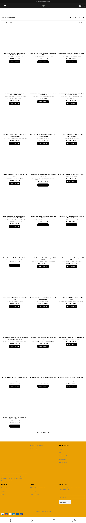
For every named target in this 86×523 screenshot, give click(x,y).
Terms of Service (34, 495)
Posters (21, 222)
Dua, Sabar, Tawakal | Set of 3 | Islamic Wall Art (71, 176)
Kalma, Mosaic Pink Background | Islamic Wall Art (14, 300)
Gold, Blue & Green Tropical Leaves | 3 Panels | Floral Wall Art (71, 218)
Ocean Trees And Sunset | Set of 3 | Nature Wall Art (43, 340)
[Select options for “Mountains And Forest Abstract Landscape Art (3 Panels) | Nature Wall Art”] (14, 348)
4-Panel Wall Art (7, 220)
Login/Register (62, 460)
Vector (51, 57)
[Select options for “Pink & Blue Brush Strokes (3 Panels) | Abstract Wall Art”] (14, 388)
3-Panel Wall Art (10, 57)
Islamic (75, 179)
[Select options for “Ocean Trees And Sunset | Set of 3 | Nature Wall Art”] (43, 348)
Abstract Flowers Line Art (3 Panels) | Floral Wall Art (71, 54)
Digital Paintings (19, 139)
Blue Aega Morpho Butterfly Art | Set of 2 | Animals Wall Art (71, 136)
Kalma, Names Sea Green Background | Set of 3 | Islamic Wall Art (43, 300)
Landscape (49, 342)
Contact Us (4, 489)
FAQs (2, 495)
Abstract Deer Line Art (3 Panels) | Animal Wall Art (43, 54)
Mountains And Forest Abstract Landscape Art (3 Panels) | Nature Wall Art (15, 340)
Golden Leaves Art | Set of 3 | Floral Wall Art (14, 259)
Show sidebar (9, 22)
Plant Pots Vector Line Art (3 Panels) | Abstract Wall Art (43, 380)
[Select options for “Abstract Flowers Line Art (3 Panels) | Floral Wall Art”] (71, 62)
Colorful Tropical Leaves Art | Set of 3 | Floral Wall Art (14, 176)
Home (2, 17)
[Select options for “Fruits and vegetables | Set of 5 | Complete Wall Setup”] (43, 225)
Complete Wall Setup (20, 97)
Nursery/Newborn (18, 98)
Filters (83, 22)
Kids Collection (10, 98)
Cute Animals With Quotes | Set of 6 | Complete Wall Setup (43, 176)
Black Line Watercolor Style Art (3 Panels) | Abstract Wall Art (15, 136)
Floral (76, 57)
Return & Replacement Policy (37, 489)
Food (50, 220)
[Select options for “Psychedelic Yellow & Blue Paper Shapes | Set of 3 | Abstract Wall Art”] (14, 428)
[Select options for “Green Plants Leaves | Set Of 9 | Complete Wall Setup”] (71, 267)
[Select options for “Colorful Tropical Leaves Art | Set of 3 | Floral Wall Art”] (14, 184)
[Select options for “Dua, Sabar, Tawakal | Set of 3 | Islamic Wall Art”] (71, 184)
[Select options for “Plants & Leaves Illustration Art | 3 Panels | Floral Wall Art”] (71, 388)
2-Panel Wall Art (67, 139)
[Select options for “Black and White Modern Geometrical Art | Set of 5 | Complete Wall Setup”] (71, 104)
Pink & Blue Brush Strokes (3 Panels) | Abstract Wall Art (14, 380)
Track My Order (63, 464)
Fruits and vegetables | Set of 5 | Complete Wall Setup (43, 218)
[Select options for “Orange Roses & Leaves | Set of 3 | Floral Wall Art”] (71, 348)
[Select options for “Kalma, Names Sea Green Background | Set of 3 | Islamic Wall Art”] (43, 307)
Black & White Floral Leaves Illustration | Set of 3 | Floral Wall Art (43, 94)
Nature (77, 139)
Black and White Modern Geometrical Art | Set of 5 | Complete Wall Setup (71, 94)
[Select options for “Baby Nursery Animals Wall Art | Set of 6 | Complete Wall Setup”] (14, 104)
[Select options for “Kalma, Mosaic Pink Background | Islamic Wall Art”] (14, 307)
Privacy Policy (33, 492)
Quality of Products (64, 457)
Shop (60, 454)
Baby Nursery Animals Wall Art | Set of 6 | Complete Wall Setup (14, 94)
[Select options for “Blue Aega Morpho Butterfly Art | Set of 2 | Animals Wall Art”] (71, 144)
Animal (47, 57)
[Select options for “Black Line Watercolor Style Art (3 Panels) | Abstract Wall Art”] (14, 144)
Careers (3, 492)
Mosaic (21, 302)
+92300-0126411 (38, 447)
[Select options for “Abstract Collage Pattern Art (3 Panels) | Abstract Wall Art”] (14, 62)
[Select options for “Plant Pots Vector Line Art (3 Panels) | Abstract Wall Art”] (43, 388)
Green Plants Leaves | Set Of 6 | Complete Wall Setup (43, 259)
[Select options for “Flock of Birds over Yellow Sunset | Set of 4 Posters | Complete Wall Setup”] (14, 227)
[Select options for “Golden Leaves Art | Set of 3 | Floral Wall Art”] (14, 266)
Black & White (48, 97)
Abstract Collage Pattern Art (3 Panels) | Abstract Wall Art (14, 54)
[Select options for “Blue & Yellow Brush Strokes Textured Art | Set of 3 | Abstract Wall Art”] (43, 144)
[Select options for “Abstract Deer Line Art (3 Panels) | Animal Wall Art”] (43, 62)
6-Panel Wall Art (7, 97)
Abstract (17, 57)
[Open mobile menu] (4, 5)
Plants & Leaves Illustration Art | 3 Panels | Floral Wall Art (71, 380)
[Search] (84, 5)
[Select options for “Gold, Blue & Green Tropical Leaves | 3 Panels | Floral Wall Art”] (71, 225)
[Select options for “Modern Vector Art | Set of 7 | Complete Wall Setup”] (71, 307)
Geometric (69, 98)
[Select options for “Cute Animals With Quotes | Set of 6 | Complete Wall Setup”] (43, 185)
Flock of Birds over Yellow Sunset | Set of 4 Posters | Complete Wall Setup (15, 218)
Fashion (21, 57)
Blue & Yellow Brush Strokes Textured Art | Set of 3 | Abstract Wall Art (43, 136)
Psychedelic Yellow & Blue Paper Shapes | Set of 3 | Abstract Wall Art (14, 420)
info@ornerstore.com (40, 450)
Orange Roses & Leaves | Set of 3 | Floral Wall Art (71, 340)
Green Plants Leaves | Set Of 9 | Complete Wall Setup (71, 259)
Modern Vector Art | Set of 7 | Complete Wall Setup (71, 300)
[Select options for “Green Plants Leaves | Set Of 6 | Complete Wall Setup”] (43, 267)
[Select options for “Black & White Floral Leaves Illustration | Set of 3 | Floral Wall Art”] (43, 102)
